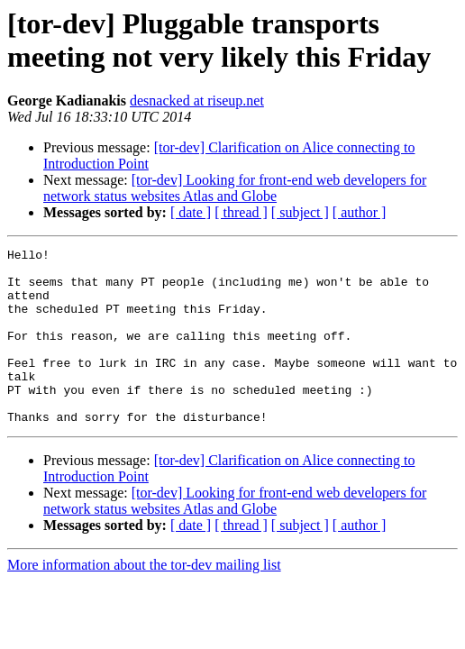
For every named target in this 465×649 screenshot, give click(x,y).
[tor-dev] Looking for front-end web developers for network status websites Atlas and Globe (234, 188)
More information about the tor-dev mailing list (144, 600)
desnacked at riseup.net (197, 100)
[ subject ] (300, 212)
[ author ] (360, 212)
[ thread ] (241, 212)
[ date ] (190, 212)
